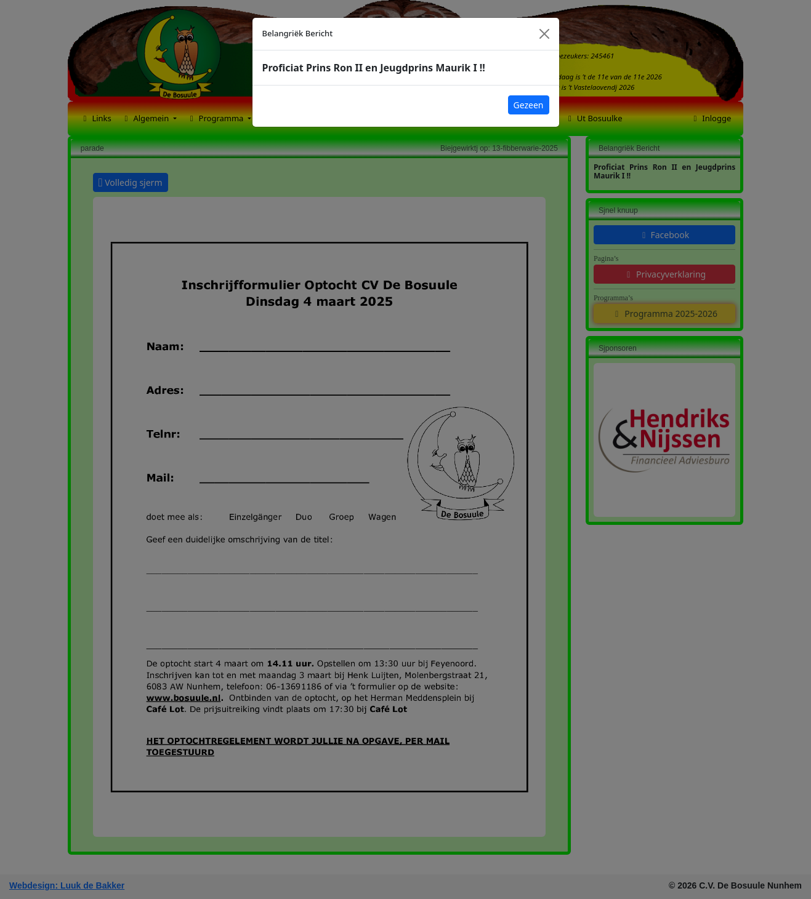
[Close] (544, 34)
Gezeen (529, 105)
